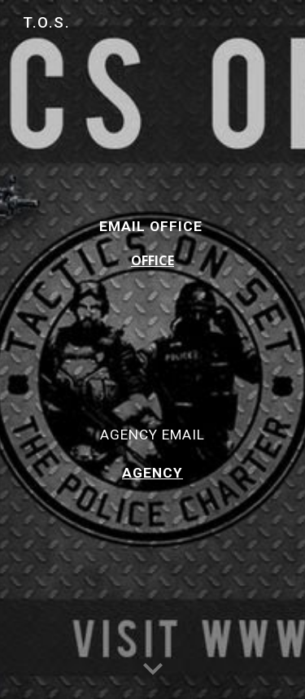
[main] (152, 349)
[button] (152, 669)
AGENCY (152, 473)
